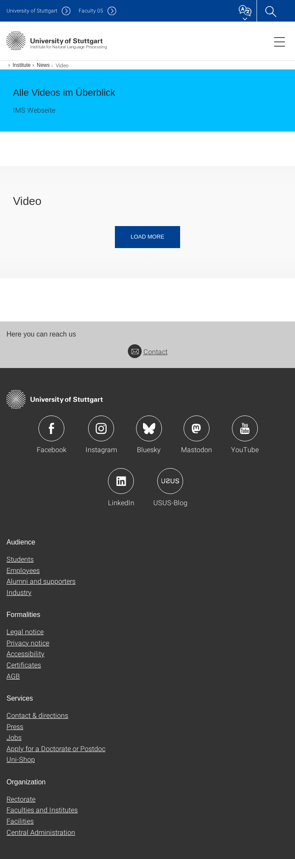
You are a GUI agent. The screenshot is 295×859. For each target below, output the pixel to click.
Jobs (14, 737)
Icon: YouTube (245, 428)
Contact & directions (37, 715)
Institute (22, 65)
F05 (91, 10)
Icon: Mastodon (196, 428)
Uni (31, 10)
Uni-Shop (20, 759)
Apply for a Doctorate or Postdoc (55, 748)
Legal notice (25, 631)
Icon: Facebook (51, 428)
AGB (13, 675)
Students (20, 558)
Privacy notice (27, 642)
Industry (19, 592)
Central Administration (40, 832)
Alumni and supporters (41, 580)
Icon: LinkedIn (121, 481)
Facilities (20, 820)
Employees (23, 570)
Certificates (23, 664)
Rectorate (20, 798)
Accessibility (25, 653)
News (43, 65)
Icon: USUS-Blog (170, 481)
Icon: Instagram (101, 428)
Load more (147, 236)
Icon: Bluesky (149, 428)
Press (14, 726)
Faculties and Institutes (42, 809)
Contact (148, 351)
